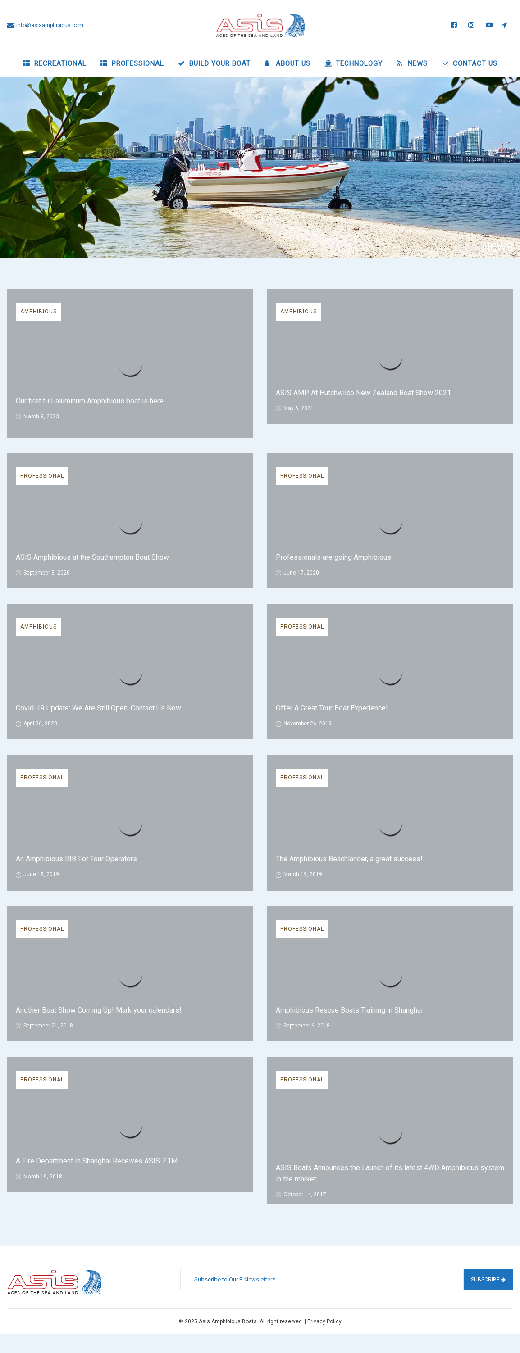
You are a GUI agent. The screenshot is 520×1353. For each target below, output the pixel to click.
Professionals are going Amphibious (333, 557)
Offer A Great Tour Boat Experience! (332, 708)
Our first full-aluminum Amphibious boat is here (90, 401)
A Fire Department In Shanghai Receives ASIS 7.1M (97, 1161)
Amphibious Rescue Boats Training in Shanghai (349, 1010)
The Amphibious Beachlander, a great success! (349, 859)
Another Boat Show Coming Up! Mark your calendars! (99, 1010)
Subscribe (488, 1279)
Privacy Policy (324, 1321)
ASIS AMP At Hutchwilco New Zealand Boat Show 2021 (363, 393)
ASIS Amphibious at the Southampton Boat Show (92, 557)
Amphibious (38, 311)
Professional (42, 476)
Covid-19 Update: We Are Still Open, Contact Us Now (98, 708)
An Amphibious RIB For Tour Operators (76, 859)
